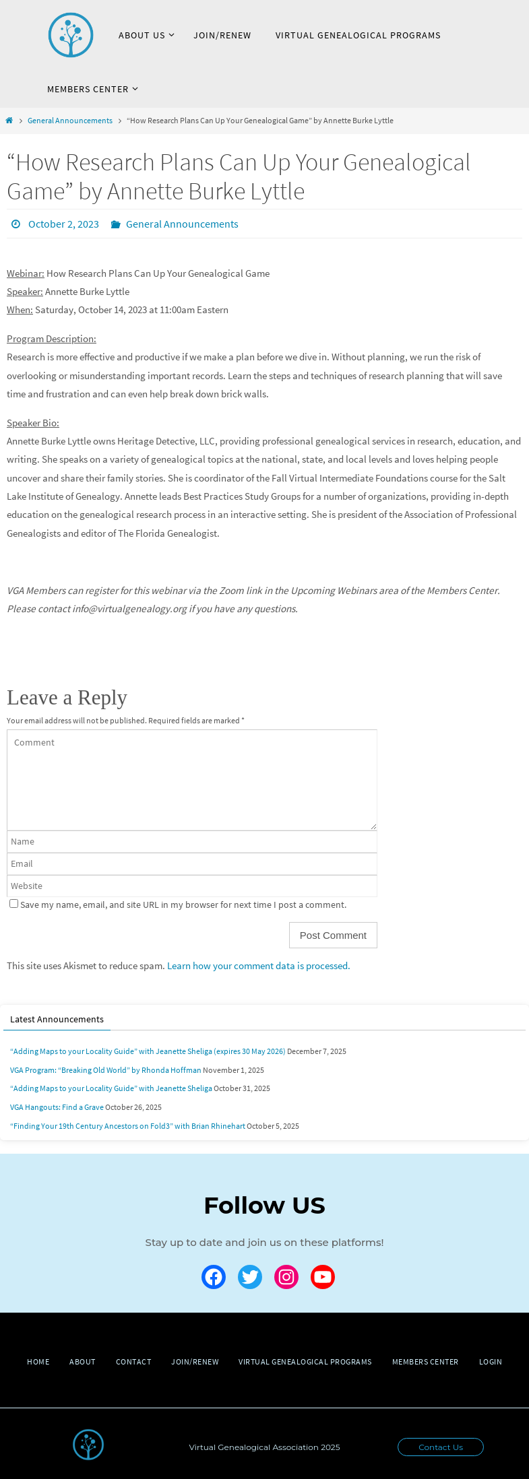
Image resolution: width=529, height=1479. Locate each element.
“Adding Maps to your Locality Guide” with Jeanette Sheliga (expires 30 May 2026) (148, 1051)
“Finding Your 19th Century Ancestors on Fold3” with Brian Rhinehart (127, 1126)
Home (38, 1361)
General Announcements (70, 120)
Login (491, 1361)
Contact (134, 1361)
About (82, 1361)
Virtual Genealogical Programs (305, 1361)
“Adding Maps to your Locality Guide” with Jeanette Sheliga (111, 1088)
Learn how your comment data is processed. (258, 965)
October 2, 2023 (63, 223)
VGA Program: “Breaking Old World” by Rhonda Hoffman (105, 1070)
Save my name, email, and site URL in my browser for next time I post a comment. (183, 905)
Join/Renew (194, 1361)
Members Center (425, 1361)
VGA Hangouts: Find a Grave (57, 1107)
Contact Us (440, 1447)
